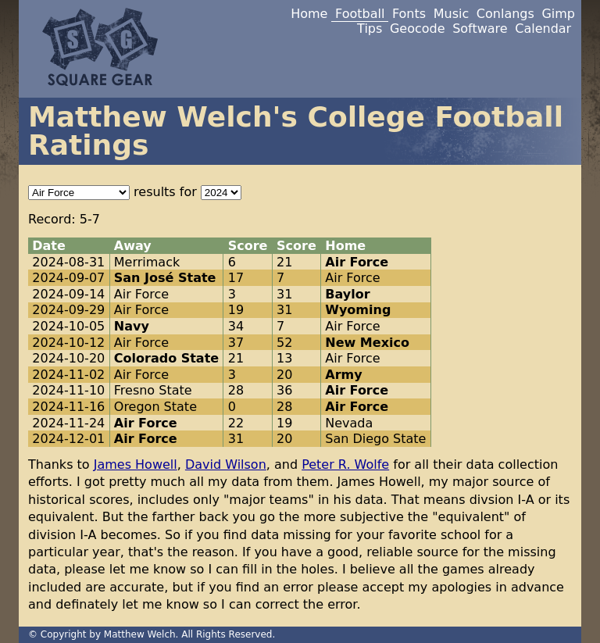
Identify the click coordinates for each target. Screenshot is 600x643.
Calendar (543, 28)
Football (359, 13)
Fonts (409, 13)
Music (452, 13)
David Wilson (225, 464)
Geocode (417, 28)
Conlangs (505, 13)
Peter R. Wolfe (345, 464)
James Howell (135, 464)
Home (309, 13)
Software (480, 28)
